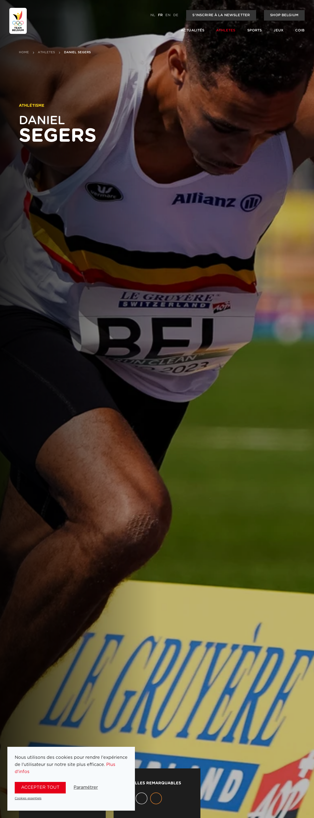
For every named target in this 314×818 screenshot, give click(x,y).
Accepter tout (40, 787)
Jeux (278, 30)
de (175, 15)
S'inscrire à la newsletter (221, 15)
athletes (46, 52)
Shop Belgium (284, 15)
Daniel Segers (77, 52)
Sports (254, 30)
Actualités (192, 30)
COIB (300, 30)
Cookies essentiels (28, 798)
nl (152, 15)
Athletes (225, 30)
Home (24, 52)
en (167, 15)
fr (160, 15)
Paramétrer (86, 787)
